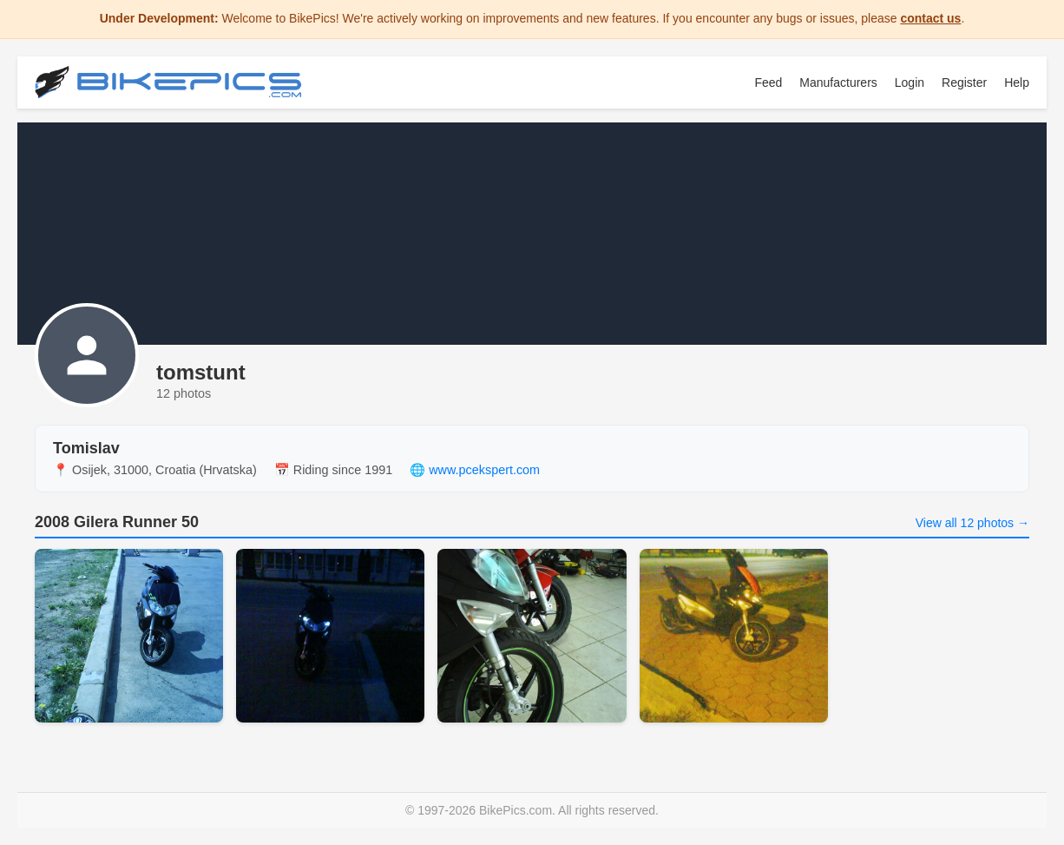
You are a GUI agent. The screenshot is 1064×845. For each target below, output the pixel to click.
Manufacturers (838, 82)
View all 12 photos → (972, 523)
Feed (768, 82)
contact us (930, 18)
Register (964, 82)
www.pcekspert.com (484, 470)
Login (909, 82)
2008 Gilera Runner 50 (117, 522)
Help (1016, 82)
